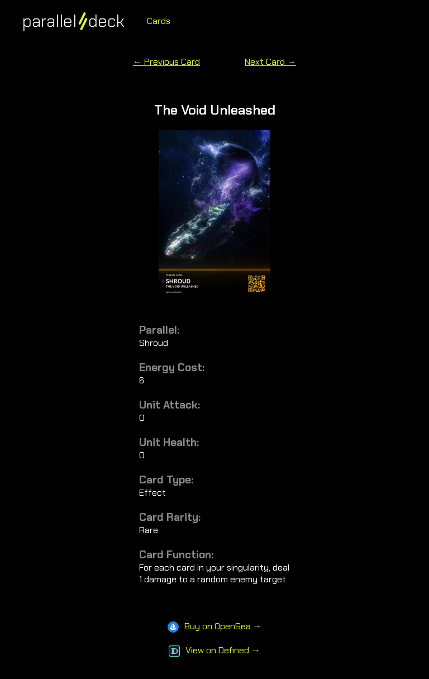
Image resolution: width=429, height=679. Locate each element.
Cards (158, 21)
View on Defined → (214, 650)
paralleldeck (73, 21)
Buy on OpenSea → (215, 626)
